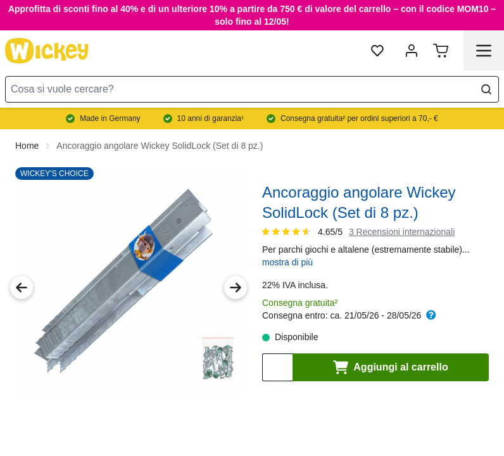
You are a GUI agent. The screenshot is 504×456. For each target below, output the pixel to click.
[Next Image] (235, 277)
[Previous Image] (21, 277)
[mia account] (411, 50)
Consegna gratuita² (299, 293)
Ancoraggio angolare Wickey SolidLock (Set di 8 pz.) (159, 135)
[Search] (486, 89)
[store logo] (47, 50)
